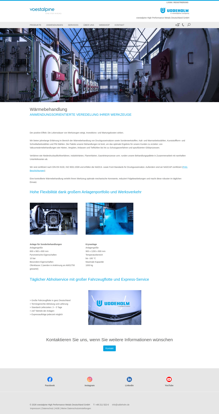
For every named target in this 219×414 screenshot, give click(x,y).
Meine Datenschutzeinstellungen (76, 408)
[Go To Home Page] (49, 10)
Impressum (35, 408)
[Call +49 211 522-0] (183, 25)
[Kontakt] (120, 25)
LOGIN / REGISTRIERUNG (177, 2)
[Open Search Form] (189, 25)
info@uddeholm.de (121, 404)
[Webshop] (104, 25)
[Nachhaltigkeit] (177, 25)
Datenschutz (47, 408)
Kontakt (109, 348)
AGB (57, 408)
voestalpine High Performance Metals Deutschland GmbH (162, 18)
